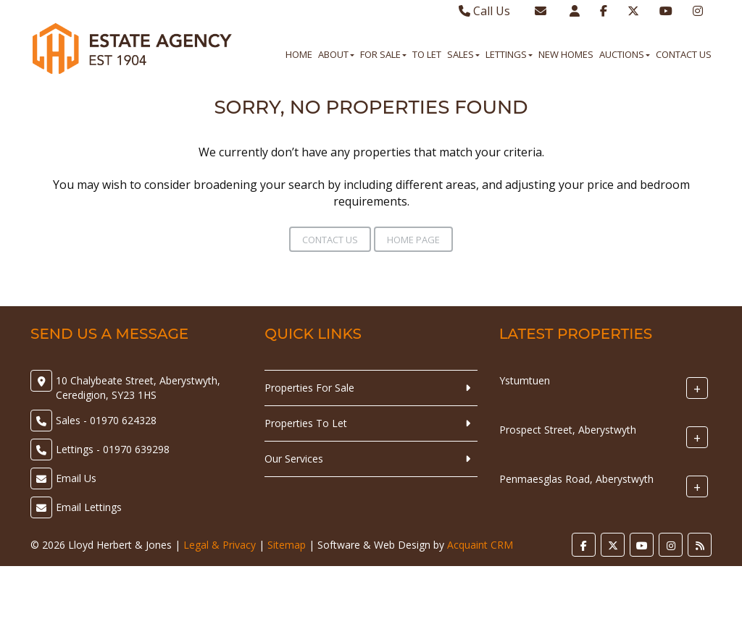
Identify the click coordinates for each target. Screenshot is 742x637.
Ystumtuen (524, 380)
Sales (463, 54)
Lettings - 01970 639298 (113, 449)
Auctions (624, 54)
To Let (426, 54)
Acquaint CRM (480, 545)
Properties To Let (305, 423)
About (336, 54)
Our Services (293, 458)
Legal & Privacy (219, 545)
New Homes (565, 54)
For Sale (383, 54)
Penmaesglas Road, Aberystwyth (576, 479)
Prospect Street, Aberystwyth (567, 429)
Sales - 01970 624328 (106, 420)
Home (298, 54)
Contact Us (684, 54)
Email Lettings (89, 507)
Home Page (413, 239)
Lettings (509, 54)
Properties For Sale (309, 388)
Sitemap (286, 545)
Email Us (76, 478)
